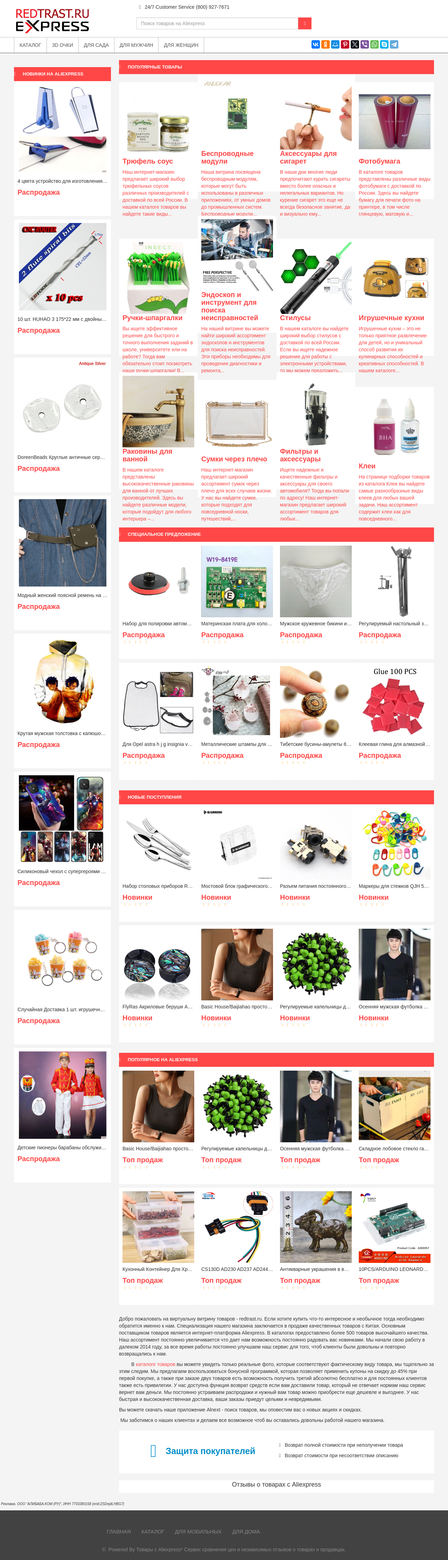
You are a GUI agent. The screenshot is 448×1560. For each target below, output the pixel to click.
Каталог (152, 1531)
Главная (119, 1531)
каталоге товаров (155, 1364)
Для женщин (181, 45)
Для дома (246, 1531)
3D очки (62, 45)
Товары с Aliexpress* (159, 1549)
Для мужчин (136, 45)
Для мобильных (198, 1531)
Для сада (96, 45)
